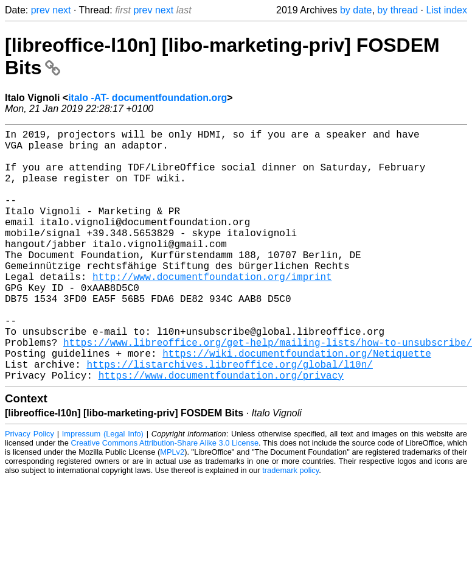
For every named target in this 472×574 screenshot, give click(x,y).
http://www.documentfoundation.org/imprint (212, 310)
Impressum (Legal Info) (103, 489)
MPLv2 (172, 508)
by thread (397, 10)
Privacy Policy (29, 489)
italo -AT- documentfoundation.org (147, 98)
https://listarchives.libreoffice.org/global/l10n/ (229, 417)
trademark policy (290, 526)
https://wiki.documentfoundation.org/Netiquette (296, 404)
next (61, 10)
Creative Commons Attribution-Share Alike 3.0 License (165, 498)
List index (446, 10)
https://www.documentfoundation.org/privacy (221, 431)
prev (40, 10)
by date (356, 10)
